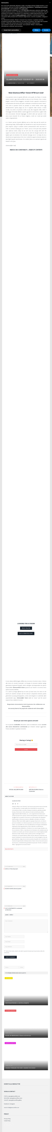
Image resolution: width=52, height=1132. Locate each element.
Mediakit (24, 1129)
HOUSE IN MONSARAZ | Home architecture (18, 1025)
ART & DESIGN (8, 968)
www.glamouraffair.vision (16, 1088)
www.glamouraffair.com (14, 1086)
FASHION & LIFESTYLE (10, 1033)
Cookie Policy (7, 1110)
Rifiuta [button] (36, 30)
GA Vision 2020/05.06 (12, 75)
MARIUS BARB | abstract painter (13, 878)
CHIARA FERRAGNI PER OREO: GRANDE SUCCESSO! (20, 1058)
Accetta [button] (46, 30)
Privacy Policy (7, 1108)
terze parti (26, 10)
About (18, 1129)
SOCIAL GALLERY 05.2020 (16, 779)
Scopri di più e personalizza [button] (11, 30)
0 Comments (30, 83)
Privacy (29, 1129)
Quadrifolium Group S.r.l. (29, 1125)
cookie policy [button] (24, 8)
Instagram (12, 1093)
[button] (50, 2)
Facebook (6, 1093)
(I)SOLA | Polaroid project (11, 858)
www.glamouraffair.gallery (15, 1090)
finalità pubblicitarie (21, 15)
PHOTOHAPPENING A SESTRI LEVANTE (17, 993)
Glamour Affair (11, 83)
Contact (34, 1129)
